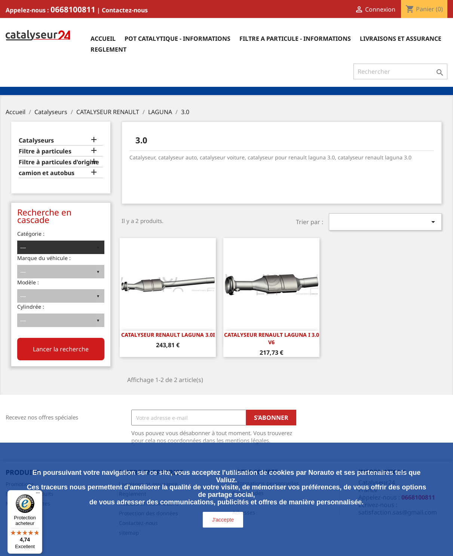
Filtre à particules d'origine (59, 162)
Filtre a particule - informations (295, 38)
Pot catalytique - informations (177, 38)
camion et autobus (46, 173)
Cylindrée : (30, 306)
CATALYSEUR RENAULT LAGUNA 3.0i (168, 334)
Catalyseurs (36, 140)
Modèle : (28, 282)
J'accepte (223, 520)
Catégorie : (31, 233)
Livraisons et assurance (400, 38)
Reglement (108, 49)
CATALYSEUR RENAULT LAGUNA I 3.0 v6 (271, 338)
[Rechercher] (400, 71)
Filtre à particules (45, 151)
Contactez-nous (125, 10)
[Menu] (37, 494)
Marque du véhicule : (44, 258)
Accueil (103, 38)
